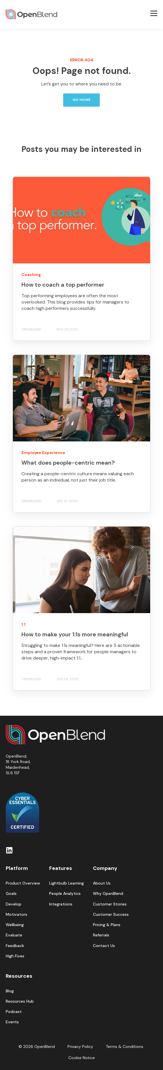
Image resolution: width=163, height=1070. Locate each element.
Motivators (16, 914)
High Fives (15, 956)
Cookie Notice (81, 1057)
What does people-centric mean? (68, 462)
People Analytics (65, 893)
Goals (11, 893)
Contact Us (104, 945)
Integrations (60, 904)
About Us (102, 883)
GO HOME (82, 99)
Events (12, 1022)
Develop (13, 904)
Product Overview (23, 883)
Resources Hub (20, 1001)
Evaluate (14, 935)
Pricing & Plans (106, 924)
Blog (10, 991)
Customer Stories (110, 904)
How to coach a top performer (62, 284)
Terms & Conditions (124, 1046)
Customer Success (111, 914)
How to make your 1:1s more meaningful (74, 634)
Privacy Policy (80, 1046)
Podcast (14, 1011)
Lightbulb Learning (66, 883)
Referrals (101, 935)
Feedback (15, 945)
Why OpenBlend (108, 893)
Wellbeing (15, 924)
